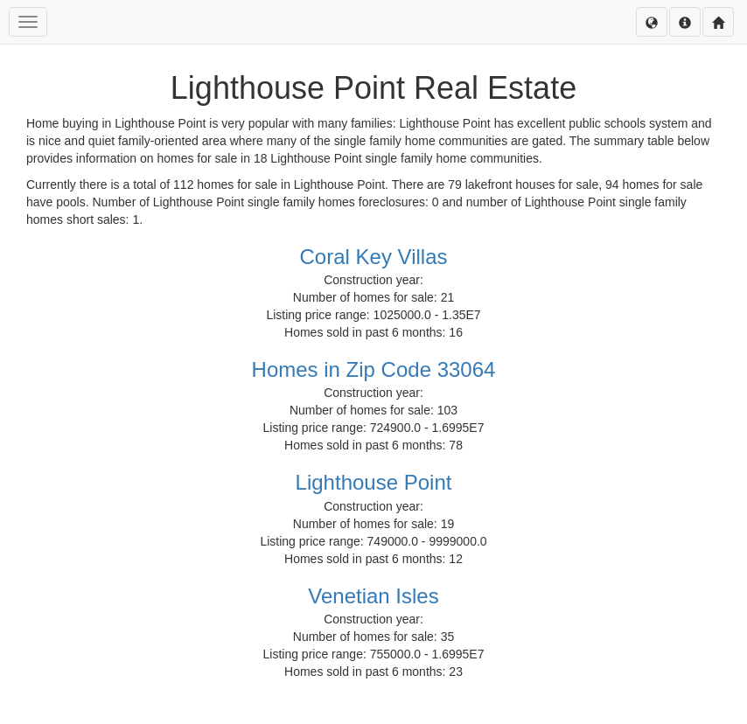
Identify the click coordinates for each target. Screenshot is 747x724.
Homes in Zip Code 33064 (374, 369)
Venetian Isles (373, 596)
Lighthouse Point (374, 482)
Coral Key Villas (374, 256)
